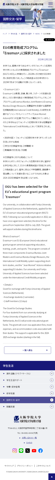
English (29, 442)
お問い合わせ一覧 (29, 437)
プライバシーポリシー (25, 466)
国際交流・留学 (13, 399)
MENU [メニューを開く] (51, 4)
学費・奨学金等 (13, 386)
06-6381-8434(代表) (29, 433)
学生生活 (8, 365)
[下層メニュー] (52, 373)
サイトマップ (9, 466)
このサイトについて (43, 466)
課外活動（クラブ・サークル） (18, 373)
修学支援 (10, 393)
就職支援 (10, 406)
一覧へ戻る (27, 350)
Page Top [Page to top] (51, 476)
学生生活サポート (14, 380)
